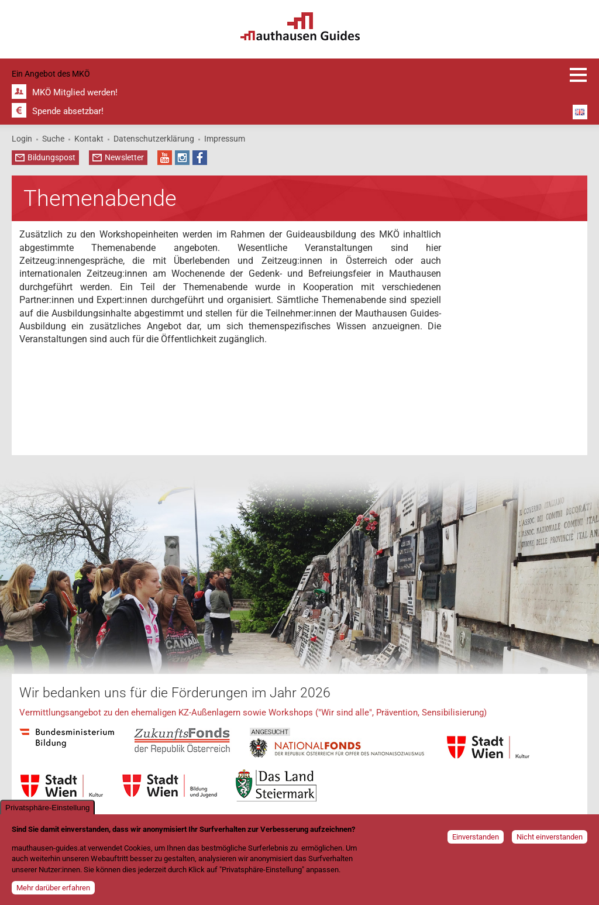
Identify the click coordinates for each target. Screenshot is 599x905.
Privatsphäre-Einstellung (47, 809)
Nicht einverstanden (550, 838)
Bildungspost (51, 157)
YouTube (164, 157)
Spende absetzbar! (68, 111)
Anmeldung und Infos (578, 75)
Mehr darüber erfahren (53, 889)
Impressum (224, 138)
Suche (53, 138)
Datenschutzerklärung (153, 138)
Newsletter (124, 157)
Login (22, 138)
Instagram (182, 157)
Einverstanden (475, 838)
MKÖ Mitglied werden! (75, 92)
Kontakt (89, 138)
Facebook (199, 157)
